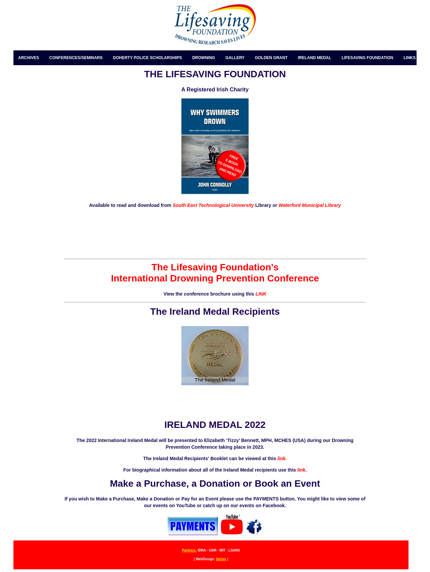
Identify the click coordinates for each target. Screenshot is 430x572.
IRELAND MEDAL (314, 57)
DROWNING (203, 57)
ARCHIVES (28, 57)
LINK (260, 294)
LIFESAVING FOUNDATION (367, 57)
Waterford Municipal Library (309, 205)
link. (281, 458)
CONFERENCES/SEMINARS (76, 57)
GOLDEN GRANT (271, 57)
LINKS (409, 57)
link (301, 470)
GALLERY (235, 57)
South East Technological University (212, 205)
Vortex (221, 559)
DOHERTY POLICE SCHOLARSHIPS (147, 57)
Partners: (189, 550)
